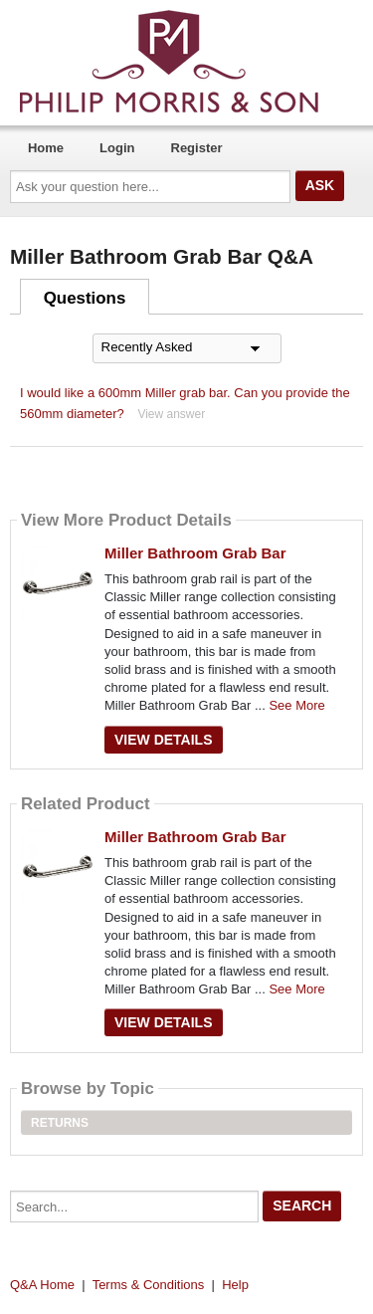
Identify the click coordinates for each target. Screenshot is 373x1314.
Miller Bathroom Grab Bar (195, 553)
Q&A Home (42, 1284)
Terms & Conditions (149, 1284)
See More (296, 705)
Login (116, 147)
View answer (171, 414)
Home (46, 147)
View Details (163, 740)
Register (197, 147)
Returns (60, 1123)
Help (235, 1284)
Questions (85, 298)
